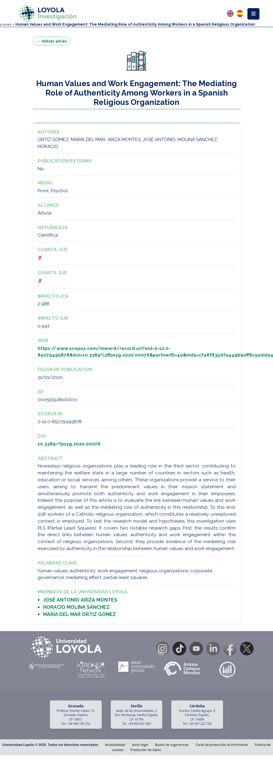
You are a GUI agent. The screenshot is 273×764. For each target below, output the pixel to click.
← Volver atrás (52, 41)
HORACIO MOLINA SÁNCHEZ (76, 607)
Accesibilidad (115, 744)
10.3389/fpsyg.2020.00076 (69, 444)
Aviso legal (140, 744)
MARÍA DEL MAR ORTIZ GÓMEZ (79, 614)
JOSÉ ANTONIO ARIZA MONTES (80, 600)
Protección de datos (145, 749)
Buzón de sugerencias (172, 744)
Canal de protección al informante (222, 744)
